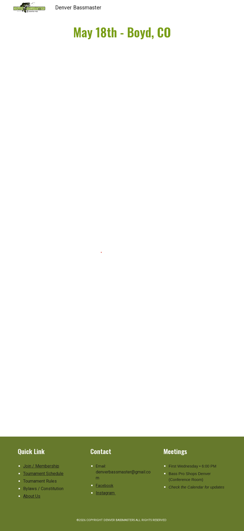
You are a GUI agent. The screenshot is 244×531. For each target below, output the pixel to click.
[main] (122, 32)
